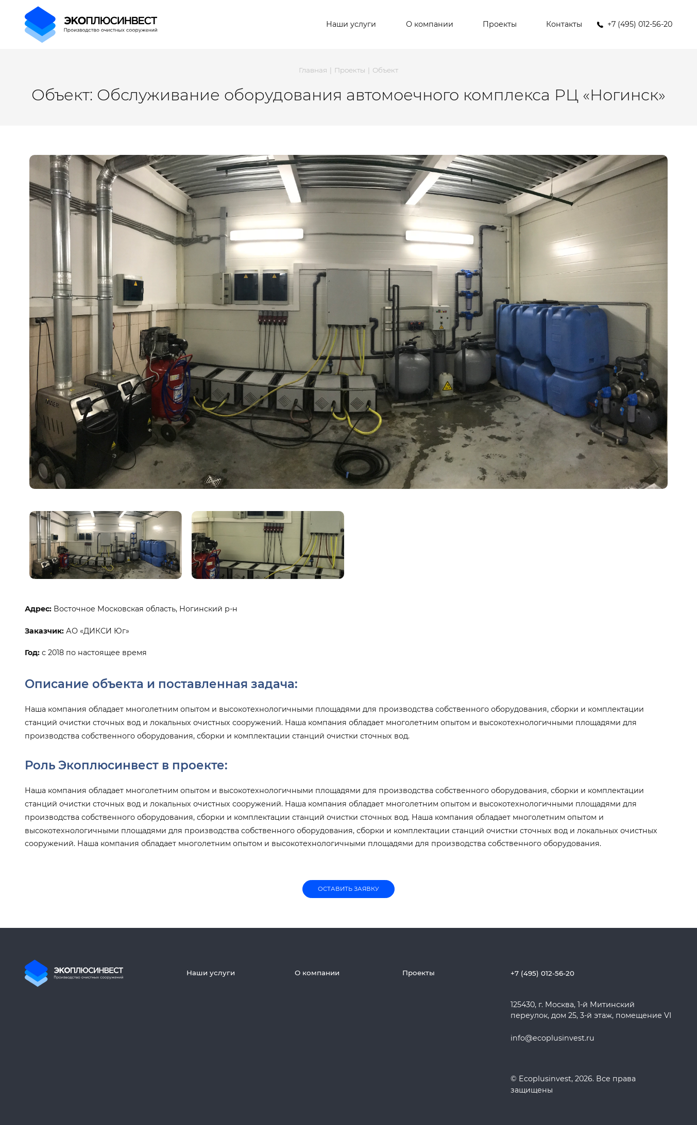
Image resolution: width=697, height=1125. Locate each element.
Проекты (500, 24)
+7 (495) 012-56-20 (542, 973)
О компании (429, 24)
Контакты (564, 24)
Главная (313, 70)
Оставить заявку (348, 888)
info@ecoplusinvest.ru (552, 1038)
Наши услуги (351, 24)
